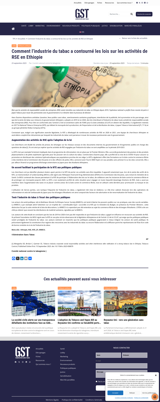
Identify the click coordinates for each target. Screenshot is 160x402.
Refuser (132, 393)
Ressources (109, 3)
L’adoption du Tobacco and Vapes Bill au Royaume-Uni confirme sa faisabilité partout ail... (79, 321)
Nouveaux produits (70, 26)
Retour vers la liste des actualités (133, 38)
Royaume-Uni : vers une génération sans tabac (123, 321)
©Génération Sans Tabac (23, 235)
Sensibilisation (116, 26)
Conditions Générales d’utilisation (124, 398)
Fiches (99, 3)
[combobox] (119, 14)
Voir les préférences (149, 393)
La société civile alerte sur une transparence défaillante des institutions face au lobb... (33, 321)
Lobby (30, 26)
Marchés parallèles (133, 26)
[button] (156, 375)
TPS (14, 39)
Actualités (77, 3)
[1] (27, 147)
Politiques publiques (91, 26)
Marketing (40, 26)
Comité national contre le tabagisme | (29, 251)
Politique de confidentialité (141, 398)
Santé (23, 26)
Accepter (115, 393)
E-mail (98, 361)
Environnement (53, 26)
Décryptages (89, 3)
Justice (105, 26)
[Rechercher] (131, 14)
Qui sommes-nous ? (124, 3)
